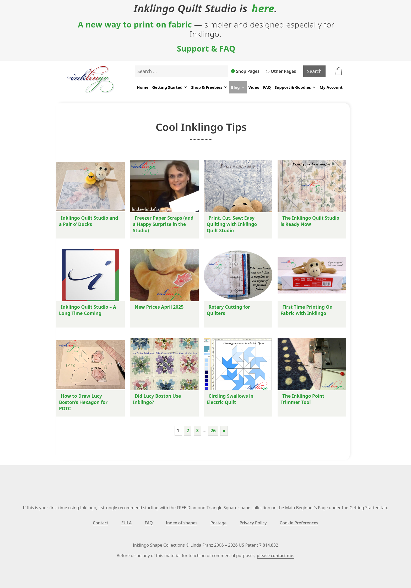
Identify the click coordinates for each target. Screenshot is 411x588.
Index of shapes (181, 523)
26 (213, 430)
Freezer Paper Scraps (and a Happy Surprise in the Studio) (163, 224)
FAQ (267, 87)
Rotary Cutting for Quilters (228, 310)
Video (253, 87)
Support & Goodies (295, 87)
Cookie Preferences (299, 523)
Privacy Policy (253, 523)
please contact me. (275, 555)
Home (142, 87)
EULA (126, 523)
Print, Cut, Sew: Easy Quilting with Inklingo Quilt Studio (232, 224)
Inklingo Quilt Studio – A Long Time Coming (87, 310)
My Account (331, 87)
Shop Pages (245, 71)
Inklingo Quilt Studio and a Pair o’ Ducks (88, 221)
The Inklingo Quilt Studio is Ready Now (309, 221)
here (263, 8)
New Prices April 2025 (159, 307)
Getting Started (169, 87)
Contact (100, 523)
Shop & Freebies (209, 87)
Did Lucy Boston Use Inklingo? (157, 399)
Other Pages (281, 71)
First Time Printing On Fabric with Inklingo (306, 310)
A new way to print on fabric (135, 24)
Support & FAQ (206, 48)
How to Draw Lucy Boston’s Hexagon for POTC (83, 402)
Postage (218, 523)
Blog (238, 87)
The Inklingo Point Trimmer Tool (302, 399)
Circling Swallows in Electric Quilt (230, 399)
